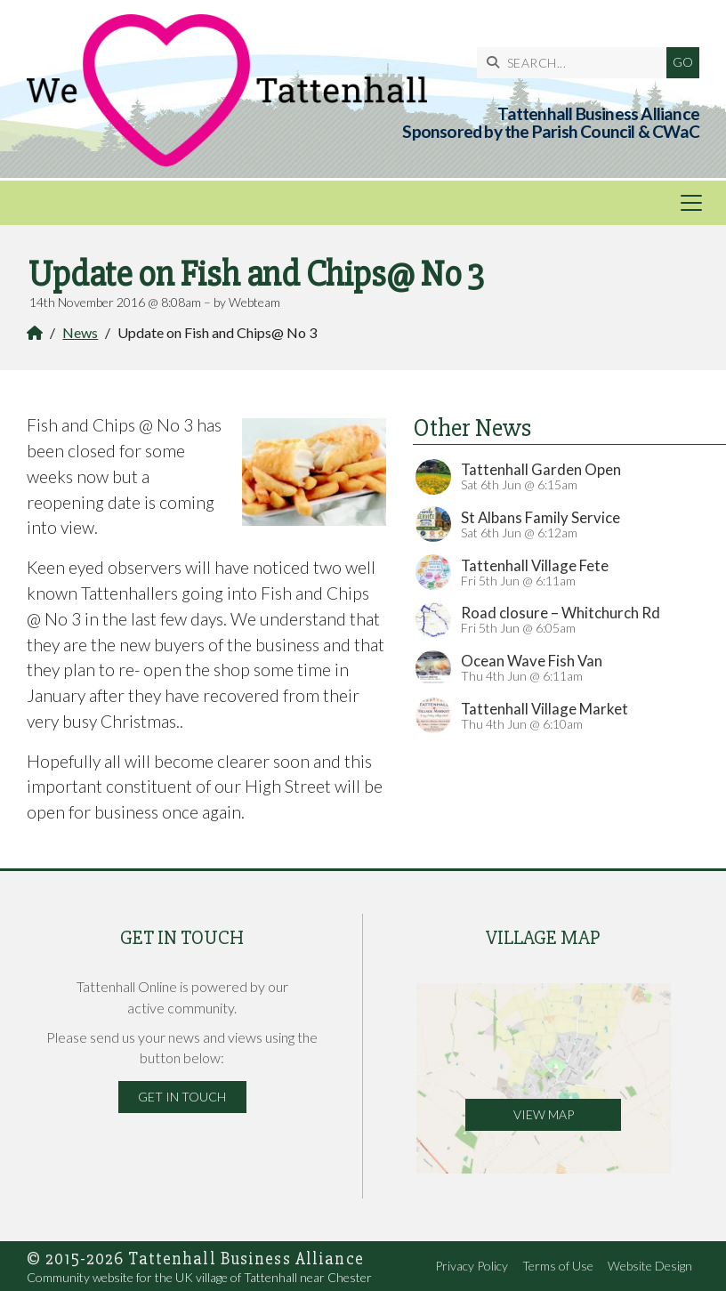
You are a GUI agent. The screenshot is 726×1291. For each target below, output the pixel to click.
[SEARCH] (576, 62)
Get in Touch (182, 1096)
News (80, 332)
